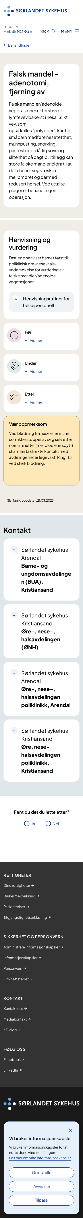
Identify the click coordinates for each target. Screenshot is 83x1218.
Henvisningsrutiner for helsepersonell (46, 302)
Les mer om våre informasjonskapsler (40, 1157)
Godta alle (41, 1172)
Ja (33, 823)
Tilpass (41, 1199)
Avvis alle (41, 1186)
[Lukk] (70, 1130)
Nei (56, 823)
